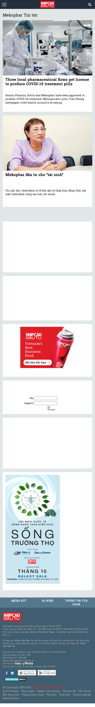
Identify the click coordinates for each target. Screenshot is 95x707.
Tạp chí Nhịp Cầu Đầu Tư (48, 687)
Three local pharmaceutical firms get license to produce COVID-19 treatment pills (47, 81)
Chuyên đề (68, 691)
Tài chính (84, 691)
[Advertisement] (32, 443)
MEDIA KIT (18, 600)
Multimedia (10, 698)
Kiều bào (64, 694)
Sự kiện (47, 600)
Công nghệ (27, 691)
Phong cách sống (33, 694)
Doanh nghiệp (82, 694)
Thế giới (51, 694)
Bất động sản (11, 694)
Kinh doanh (10, 691)
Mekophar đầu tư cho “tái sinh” (34, 174)
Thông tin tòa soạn (76, 602)
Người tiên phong (48, 691)
